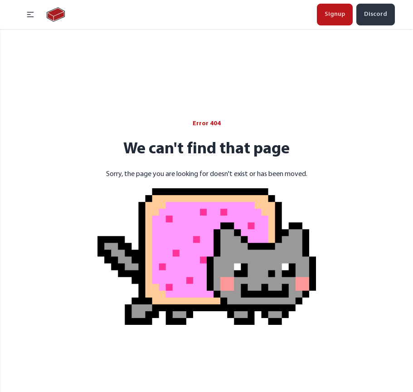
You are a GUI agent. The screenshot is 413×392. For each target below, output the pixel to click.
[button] (30, 14)
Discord (375, 14)
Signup (335, 14)
